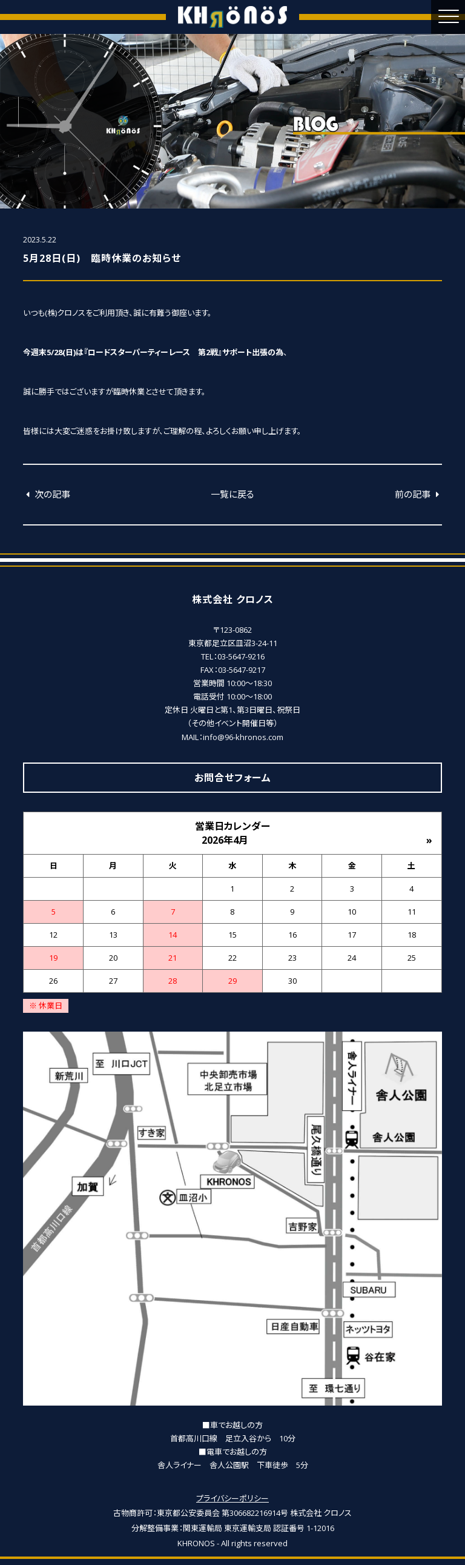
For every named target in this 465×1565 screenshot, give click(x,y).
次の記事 (46, 494)
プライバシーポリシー (232, 1498)
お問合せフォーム (232, 777)
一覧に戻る (232, 494)
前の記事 (418, 494)
